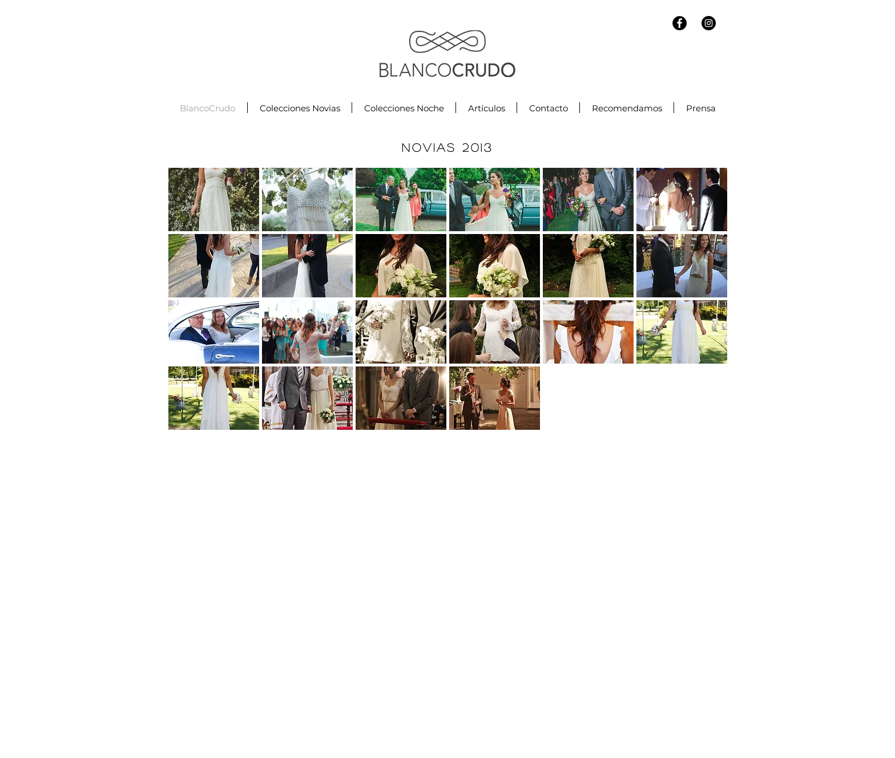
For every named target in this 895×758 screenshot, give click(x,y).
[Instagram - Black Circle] (709, 23)
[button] (213, 199)
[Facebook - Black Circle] (679, 23)
